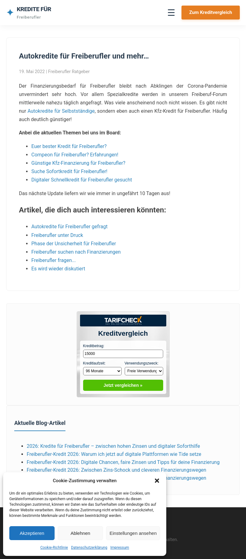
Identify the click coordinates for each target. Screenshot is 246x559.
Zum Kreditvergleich (210, 12)
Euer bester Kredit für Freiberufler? (69, 146)
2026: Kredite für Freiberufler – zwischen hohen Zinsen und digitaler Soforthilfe (113, 446)
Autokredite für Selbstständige (61, 111)
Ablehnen (80, 533)
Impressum (119, 547)
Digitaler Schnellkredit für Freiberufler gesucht (81, 180)
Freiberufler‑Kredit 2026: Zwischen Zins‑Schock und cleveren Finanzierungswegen (116, 470)
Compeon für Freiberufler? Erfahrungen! (74, 155)
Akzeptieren (32, 533)
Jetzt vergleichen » (123, 385)
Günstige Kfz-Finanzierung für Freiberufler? (78, 163)
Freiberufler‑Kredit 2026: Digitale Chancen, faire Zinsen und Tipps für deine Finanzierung (123, 462)
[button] (157, 481)
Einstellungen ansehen (133, 533)
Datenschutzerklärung (89, 547)
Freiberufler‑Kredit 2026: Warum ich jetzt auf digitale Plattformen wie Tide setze (114, 454)
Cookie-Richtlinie (54, 547)
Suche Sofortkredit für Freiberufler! (69, 171)
